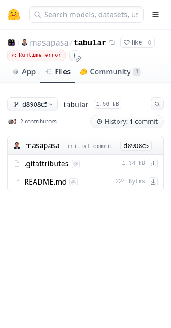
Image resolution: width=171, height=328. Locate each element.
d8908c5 (33, 104)
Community (110, 72)
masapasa (49, 42)
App (24, 72)
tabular (89, 43)
